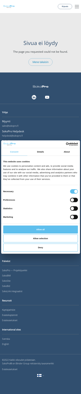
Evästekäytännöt (10, 315)
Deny (40, 247)
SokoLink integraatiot (12, 291)
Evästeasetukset (9, 320)
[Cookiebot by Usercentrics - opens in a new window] (66, 144)
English (5, 344)
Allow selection (40, 238)
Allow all (40, 229)
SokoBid (6, 286)
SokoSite (6, 280)
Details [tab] (40, 152)
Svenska (6, 338)
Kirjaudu (65, 6)
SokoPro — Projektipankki (14, 270)
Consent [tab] (14, 152)
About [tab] (67, 152)
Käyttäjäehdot (8, 309)
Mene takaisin (40, 62)
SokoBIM (6, 275)
